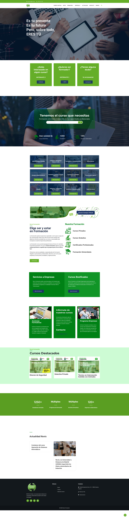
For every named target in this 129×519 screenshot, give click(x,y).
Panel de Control (61, 491)
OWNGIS (97, 5)
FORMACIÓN (70, 5)
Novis (64, 5)
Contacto (91, 5)
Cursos (59, 489)
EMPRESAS (78, 5)
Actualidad (85, 5)
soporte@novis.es (31, 1)
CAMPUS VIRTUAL (58, 5)
